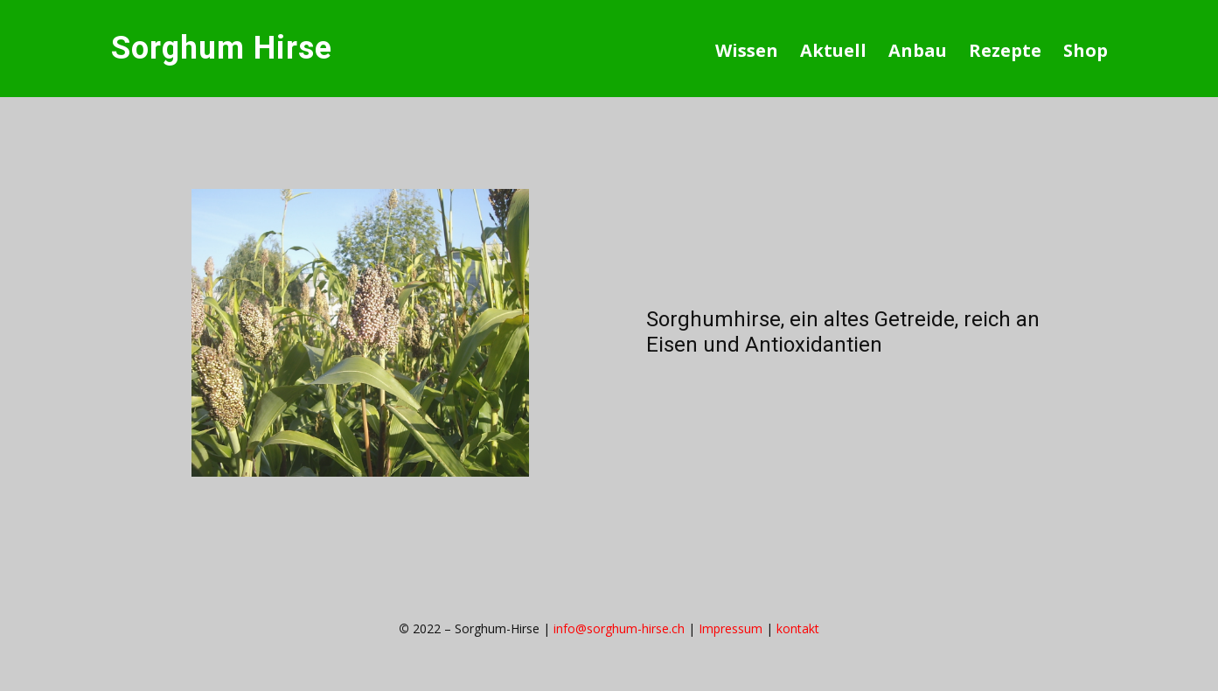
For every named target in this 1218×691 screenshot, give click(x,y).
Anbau (917, 50)
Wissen (746, 50)
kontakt (797, 628)
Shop (1085, 50)
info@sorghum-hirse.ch (619, 628)
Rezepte (1005, 50)
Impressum (730, 628)
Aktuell (833, 50)
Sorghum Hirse (221, 48)
